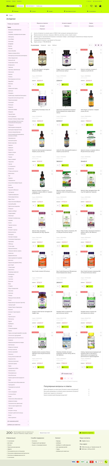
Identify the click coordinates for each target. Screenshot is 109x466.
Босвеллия (11, 168)
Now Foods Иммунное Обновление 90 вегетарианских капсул (66, 272)
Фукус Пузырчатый (13, 288)
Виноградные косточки (14, 79)
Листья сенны (11, 370)
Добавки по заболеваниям (63, 445)
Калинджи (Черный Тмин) (15, 129)
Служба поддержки (37, 438)
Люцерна (10, 93)
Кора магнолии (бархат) (14, 201)
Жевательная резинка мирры (16, 342)
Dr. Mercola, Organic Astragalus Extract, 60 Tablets (40, 70)
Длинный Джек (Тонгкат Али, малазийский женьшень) (15, 122)
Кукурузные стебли (13, 368)
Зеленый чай (11, 60)
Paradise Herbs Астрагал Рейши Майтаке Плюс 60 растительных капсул (41, 353)
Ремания (10, 281)
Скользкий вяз (12, 394)
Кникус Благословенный (14, 356)
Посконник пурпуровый (14, 335)
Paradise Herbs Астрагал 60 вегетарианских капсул (88, 312)
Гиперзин (10, 208)
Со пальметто (11, 166)
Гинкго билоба (12, 50)
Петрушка (11, 125)
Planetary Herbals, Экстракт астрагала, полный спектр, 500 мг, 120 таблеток (65, 353)
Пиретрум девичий (13, 272)
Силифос (10, 276)
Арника (10, 74)
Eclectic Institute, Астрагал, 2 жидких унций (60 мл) (89, 70)
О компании (91, 11)
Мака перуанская (12, 57)
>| (71, 378)
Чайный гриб (11, 304)
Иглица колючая (12, 349)
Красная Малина (12, 248)
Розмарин (11, 234)
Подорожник (11, 180)
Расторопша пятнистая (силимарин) (17, 55)
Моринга (10, 107)
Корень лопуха (12, 152)
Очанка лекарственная (14, 132)
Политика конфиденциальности (16, 455)
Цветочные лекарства (14, 206)
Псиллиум (11, 102)
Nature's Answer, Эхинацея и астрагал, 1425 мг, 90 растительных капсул (66, 192)
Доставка (8, 1)
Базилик (10, 309)
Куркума (10, 32)
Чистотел (10, 279)
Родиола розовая (12, 100)
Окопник (10, 293)
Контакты (19, 1)
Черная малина (12, 225)
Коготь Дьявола (12, 116)
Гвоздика (10, 111)
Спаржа (10, 286)
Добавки (58, 443)
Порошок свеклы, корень (14, 250)
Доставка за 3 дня (70, 11)
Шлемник (10, 253)
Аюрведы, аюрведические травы (17, 34)
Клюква (10, 48)
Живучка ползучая (13, 347)
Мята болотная (12, 375)
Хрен (9, 380)
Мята (9, 86)
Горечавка (11, 241)
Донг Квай (11, 265)
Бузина (10, 46)
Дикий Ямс (11, 269)
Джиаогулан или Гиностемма (15, 337)
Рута (9, 389)
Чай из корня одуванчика (15, 405)
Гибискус (10, 243)
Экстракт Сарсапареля (14, 312)
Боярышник (11, 65)
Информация (10, 438)
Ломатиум (11, 215)
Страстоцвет (11, 267)
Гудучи (10, 321)
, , (91, 447)
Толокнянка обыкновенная (15, 398)
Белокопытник (12, 232)
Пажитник (11, 154)
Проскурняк (11, 384)
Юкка (9, 415)
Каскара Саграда (12, 236)
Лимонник (11, 72)
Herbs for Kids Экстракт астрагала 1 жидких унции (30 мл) (42, 150)
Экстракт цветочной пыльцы (15, 412)
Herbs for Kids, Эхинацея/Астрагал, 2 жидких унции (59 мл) (66, 150)
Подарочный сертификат (39, 443)
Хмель (10, 185)
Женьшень (11, 36)
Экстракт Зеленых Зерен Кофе (16, 118)
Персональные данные (13, 447)
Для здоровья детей (18, 421)
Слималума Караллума (14, 239)
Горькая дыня (11, 316)
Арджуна (10, 147)
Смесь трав (11, 246)
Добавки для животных (18, 424)
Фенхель (10, 83)
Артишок (10, 90)
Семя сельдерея (12, 391)
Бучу (9, 283)
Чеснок (10, 164)
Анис (9, 314)
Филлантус (11, 319)
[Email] (59, 433)
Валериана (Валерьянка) (14, 29)
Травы (10, 15)
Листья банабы (12, 204)
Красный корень (12, 363)
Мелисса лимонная (13, 361)
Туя (9, 175)
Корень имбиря (12, 211)
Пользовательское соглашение (16, 451)
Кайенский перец (13, 88)
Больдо (10, 326)
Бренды (15, 11)
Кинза (10, 222)
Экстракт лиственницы (14, 218)
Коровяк (10, 220)
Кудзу (9, 366)
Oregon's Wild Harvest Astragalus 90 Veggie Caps (42, 312)
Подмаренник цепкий (14, 387)
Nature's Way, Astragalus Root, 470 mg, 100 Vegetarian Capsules (90, 191)
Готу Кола (10, 290)
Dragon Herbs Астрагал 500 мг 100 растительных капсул (66, 70)
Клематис (10, 354)
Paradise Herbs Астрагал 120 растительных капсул (64, 312)
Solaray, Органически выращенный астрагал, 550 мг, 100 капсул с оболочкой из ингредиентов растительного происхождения (91, 354)
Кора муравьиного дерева (15, 257)
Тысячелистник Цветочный (15, 403)
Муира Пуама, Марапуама (15, 307)
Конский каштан (12, 140)
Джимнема (11, 173)
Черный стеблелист (13, 189)
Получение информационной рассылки (18, 453)
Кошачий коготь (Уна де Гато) (15, 97)
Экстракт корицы (12, 229)
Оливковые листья (13, 62)
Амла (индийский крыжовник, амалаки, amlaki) (16, 135)
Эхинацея (10, 41)
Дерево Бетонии (12, 255)
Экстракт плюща (12, 410)
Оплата (14, 1)
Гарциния (11, 161)
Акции (50, 11)
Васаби (10, 227)
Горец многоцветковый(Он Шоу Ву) (17, 333)
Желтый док (11, 344)
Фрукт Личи (11, 199)
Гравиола (10, 150)
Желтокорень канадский (14, 127)
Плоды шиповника (13, 171)
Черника (10, 67)
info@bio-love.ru (85, 441)
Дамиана (10, 260)
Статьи (33, 11)
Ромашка (10, 104)
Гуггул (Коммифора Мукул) (15, 182)
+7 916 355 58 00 (46, 42)
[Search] (58, 6)
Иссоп (10, 300)
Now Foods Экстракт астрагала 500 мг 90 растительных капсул (90, 272)
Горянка (10, 145)
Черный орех (11, 114)
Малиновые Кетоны (13, 197)
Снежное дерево (12, 328)
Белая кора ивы (12, 142)
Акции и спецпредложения (39, 445)
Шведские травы (12, 401)
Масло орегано (12, 417)
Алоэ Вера (11, 39)
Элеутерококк (12, 138)
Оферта (9, 449)
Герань (10, 330)
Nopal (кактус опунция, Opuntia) (16, 302)
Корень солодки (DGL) (14, 53)
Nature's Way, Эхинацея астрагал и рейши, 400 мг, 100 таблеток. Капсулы (90, 232)
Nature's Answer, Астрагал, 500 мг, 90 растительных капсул (90, 150)
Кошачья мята (12, 358)
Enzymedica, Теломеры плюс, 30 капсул (41, 110)
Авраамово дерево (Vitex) (15, 262)
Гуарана (10, 178)
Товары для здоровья (18, 23)
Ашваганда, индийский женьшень (17, 95)
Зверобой (10, 81)
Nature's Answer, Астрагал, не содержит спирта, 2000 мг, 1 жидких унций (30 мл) (42, 192)
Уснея (9, 396)
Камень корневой (13, 351)
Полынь (10, 76)
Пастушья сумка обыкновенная (16, 382)
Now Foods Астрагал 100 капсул (41, 271)
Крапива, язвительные (14, 69)
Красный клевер (12, 109)
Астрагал (10, 43)
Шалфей (10, 408)
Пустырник (11, 192)
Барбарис (11, 323)
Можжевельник (12, 373)
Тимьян (10, 157)
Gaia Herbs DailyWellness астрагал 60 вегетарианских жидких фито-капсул (66, 111)
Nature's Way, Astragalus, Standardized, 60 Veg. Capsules (40, 231)
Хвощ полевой (12, 159)
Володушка (11, 274)
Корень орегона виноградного (16, 377)
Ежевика (10, 340)
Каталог (20, 6)
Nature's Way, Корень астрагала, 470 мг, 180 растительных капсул (66, 231)
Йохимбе (10, 187)
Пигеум (10, 295)
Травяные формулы (13, 194)
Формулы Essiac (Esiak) (14, 297)
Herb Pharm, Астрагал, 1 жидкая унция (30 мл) (90, 110)
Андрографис (11, 213)
